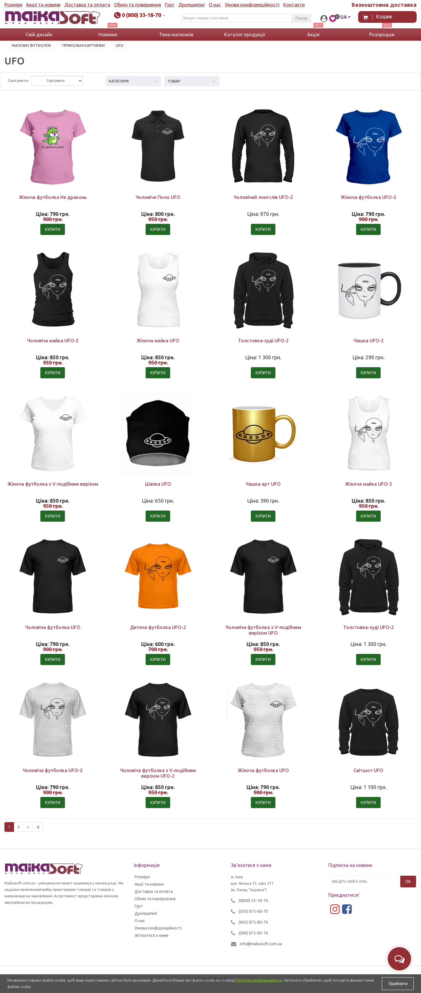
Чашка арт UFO (263, 484)
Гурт (170, 4)
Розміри (13, 4)
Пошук (301, 18)
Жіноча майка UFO (158, 340)
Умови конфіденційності (252, 4)
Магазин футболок (31, 45)
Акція (313, 34)
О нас (215, 4)
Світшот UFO (368, 770)
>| (37, 827)
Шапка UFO (158, 484)
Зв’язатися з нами (151, 935)
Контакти (294, 4)
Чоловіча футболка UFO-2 (52, 770)
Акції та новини (43, 4)
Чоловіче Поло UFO (158, 197)
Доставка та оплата (87, 4)
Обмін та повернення (137, 4)
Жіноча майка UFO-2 (368, 484)
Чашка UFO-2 (368, 340)
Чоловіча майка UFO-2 (52, 340)
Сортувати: (18, 81)
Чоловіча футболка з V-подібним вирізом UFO (263, 630)
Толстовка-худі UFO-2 (263, 340)
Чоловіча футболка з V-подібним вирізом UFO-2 (158, 773)
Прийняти (398, 983)
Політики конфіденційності (259, 980)
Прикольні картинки (83, 45)
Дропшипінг (191, 4)
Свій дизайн (39, 34)
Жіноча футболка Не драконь (53, 197)
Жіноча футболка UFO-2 (368, 197)
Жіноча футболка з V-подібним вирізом (52, 484)
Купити (52, 229)
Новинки (107, 34)
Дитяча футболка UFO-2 (158, 627)
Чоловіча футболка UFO (52, 627)
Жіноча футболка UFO (263, 770)
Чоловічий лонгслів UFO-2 (263, 197)
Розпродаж (382, 34)
